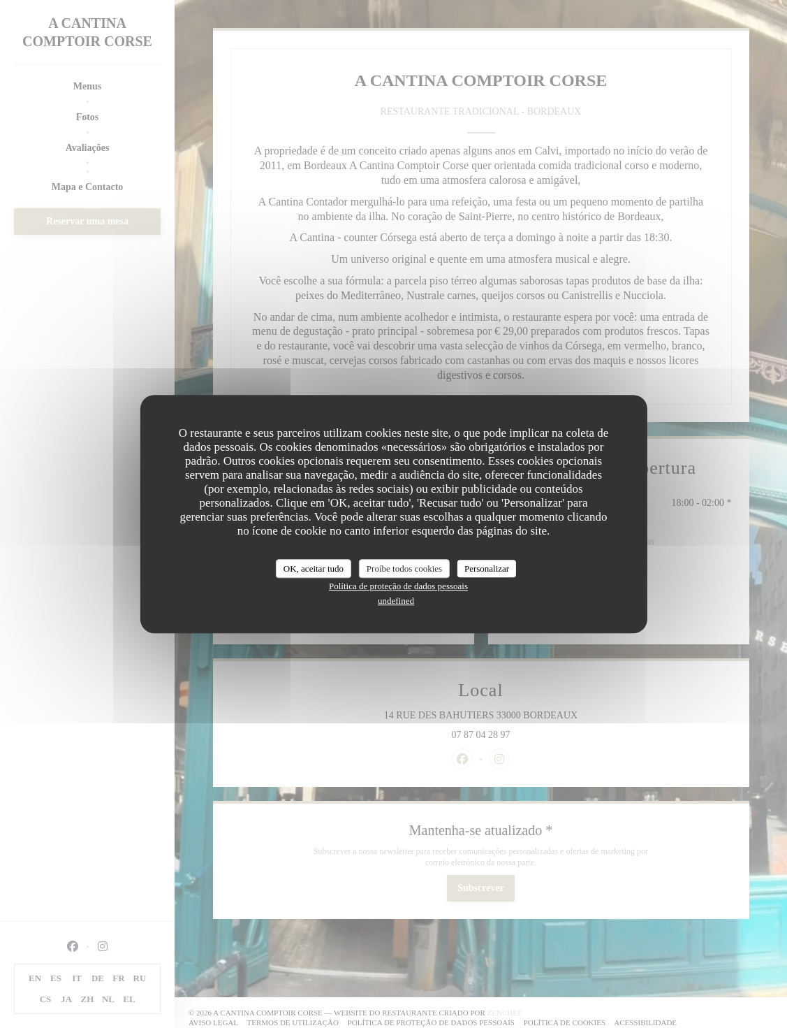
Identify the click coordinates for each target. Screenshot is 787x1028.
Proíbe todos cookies (404, 568)
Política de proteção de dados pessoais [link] (398, 586)
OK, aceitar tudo (314, 568)
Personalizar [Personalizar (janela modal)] (486, 568)
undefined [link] (396, 600)
